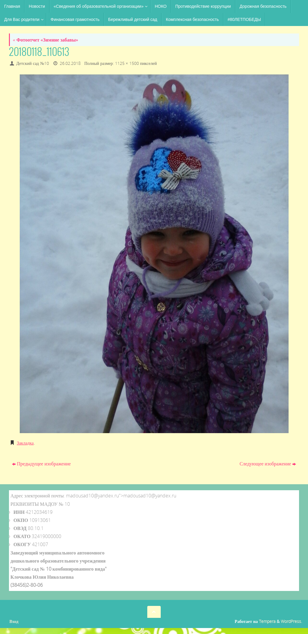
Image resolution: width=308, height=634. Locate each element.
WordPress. (291, 621)
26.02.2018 (70, 63)
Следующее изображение (268, 463)
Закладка (26, 442)
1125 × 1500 (127, 63)
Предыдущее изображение (41, 463)
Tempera (267, 621)
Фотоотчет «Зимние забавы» (45, 39)
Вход (14, 621)
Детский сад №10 (32, 63)
